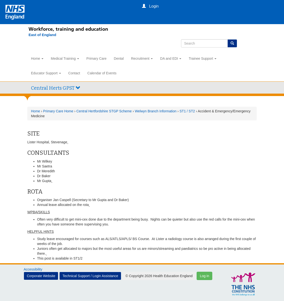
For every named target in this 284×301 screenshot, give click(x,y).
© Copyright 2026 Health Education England (159, 276)
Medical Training (65, 58)
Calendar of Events (101, 73)
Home (37, 58)
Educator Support (46, 73)
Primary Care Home (58, 111)
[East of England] (40, 35)
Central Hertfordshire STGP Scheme (104, 111)
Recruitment (142, 58)
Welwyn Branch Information (155, 111)
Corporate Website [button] (41, 276)
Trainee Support (202, 58)
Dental (119, 58)
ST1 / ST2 (187, 111)
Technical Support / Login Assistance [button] (90, 276)
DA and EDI (170, 58)
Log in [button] (204, 276)
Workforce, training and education (68, 29)
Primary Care (96, 58)
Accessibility (33, 269)
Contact (74, 73)
